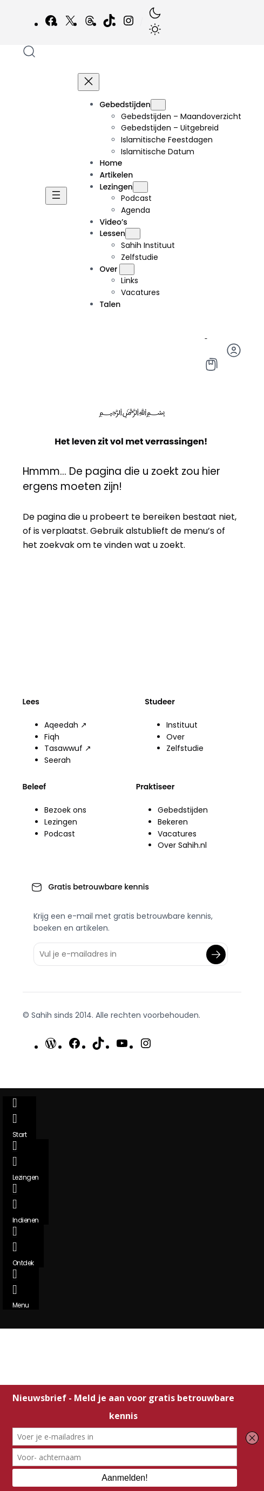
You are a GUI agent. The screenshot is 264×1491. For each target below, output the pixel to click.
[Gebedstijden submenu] (158, 104)
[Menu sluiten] (88, 82)
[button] (154, 22)
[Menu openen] (56, 196)
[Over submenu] (126, 269)
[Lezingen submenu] (140, 187)
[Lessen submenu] (132, 233)
